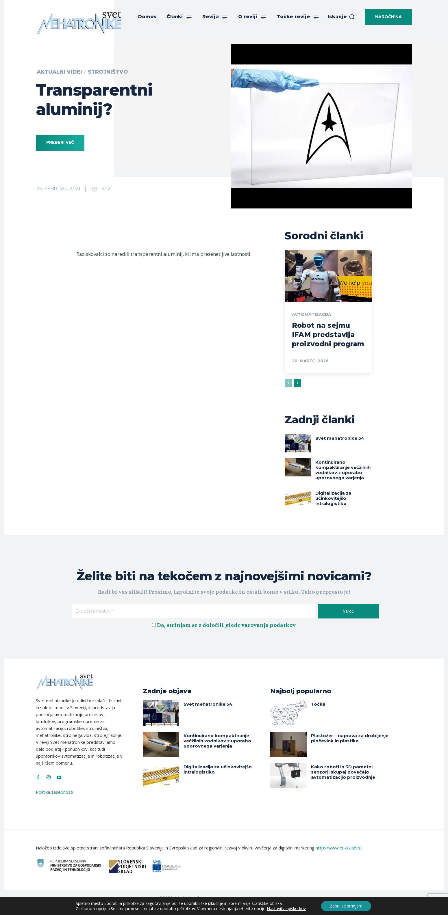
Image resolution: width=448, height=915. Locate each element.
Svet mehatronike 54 (339, 446)
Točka (318, 712)
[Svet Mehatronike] (79, 22)
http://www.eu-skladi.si (338, 856)
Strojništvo (108, 71)
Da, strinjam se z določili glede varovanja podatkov (226, 633)
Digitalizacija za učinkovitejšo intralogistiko (333, 507)
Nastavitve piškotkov (286, 908)
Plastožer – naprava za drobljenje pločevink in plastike (349, 746)
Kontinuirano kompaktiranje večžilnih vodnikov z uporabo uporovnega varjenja (343, 478)
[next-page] (297, 391)
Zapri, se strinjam (346, 906)
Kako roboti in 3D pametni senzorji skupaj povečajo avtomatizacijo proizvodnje (343, 780)
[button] (341, 17)
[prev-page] (288, 391)
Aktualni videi (59, 71)
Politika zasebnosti (54, 800)
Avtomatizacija (312, 314)
